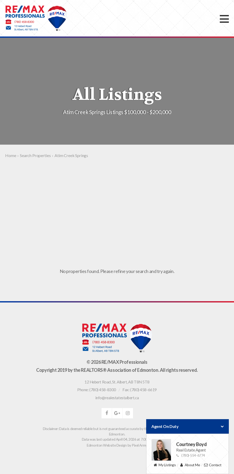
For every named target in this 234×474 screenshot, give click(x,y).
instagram (128, 413)
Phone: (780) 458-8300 (96, 389)
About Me (190, 465)
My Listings (164, 465)
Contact (213, 465)
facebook (107, 413)
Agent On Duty (187, 426)
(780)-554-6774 (190, 455)
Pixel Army (139, 445)
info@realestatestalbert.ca (117, 397)
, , (117, 382)
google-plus (117, 413)
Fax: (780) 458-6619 (139, 389)
